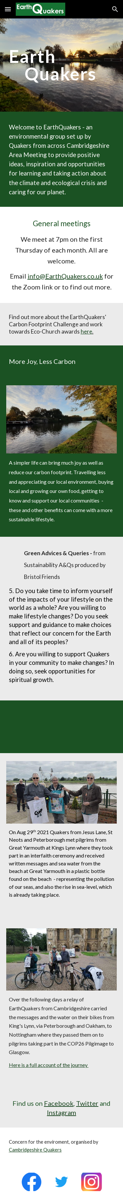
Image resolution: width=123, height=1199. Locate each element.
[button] (8, 9)
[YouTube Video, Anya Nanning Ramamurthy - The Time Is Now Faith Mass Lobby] (61, 726)
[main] (61, 65)
